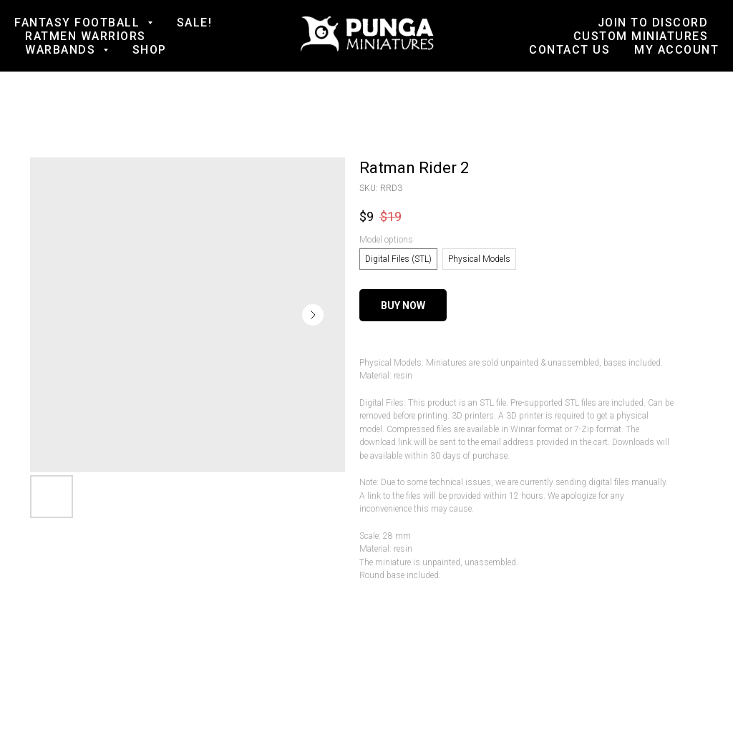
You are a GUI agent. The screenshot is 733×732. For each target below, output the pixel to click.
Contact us (569, 50)
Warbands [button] (62, 50)
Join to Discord (653, 22)
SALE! (195, 22)
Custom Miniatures (641, 36)
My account (676, 50)
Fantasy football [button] (79, 22)
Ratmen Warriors (85, 36)
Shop (149, 50)
